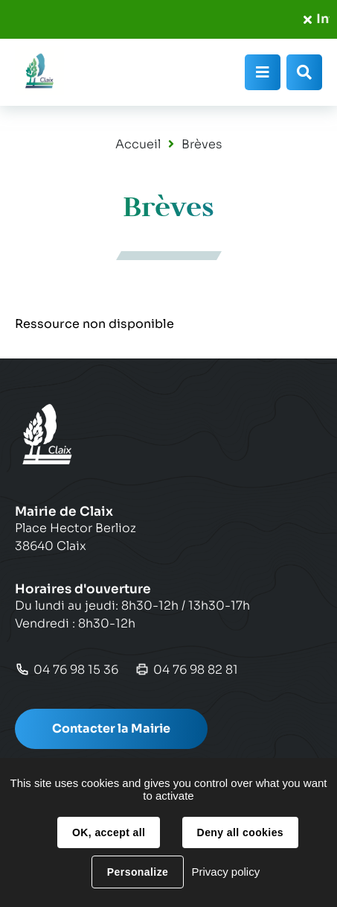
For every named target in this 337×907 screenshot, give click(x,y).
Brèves (202, 144)
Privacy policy (225, 871)
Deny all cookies (240, 832)
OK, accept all (108, 832)
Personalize (137, 872)
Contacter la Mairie (111, 728)
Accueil (138, 144)
